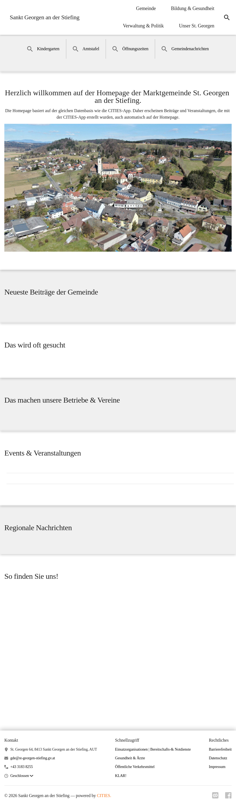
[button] (21, 776)
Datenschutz (218, 758)
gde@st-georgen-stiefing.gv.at (32, 758)
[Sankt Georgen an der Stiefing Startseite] (43, 17)
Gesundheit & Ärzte (130, 758)
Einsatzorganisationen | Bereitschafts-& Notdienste (153, 749)
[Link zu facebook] (228, 797)
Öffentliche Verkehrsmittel (135, 767)
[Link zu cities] (215, 797)
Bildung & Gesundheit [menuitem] (192, 8)
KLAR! (121, 776)
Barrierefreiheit (220, 749)
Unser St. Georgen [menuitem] (196, 26)
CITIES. (104, 795)
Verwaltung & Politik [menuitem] (143, 26)
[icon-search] (226, 17)
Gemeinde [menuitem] (146, 8)
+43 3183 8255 (21, 767)
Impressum (217, 767)
